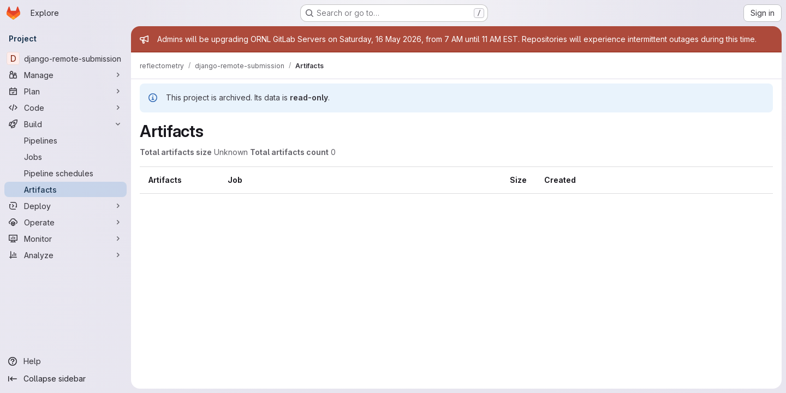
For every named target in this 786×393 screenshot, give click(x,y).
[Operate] (65, 222)
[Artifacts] (65, 189)
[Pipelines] (65, 140)
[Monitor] (65, 238)
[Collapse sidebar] (65, 378)
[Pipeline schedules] (65, 173)
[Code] (65, 107)
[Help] (65, 361)
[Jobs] (65, 156)
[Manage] (65, 74)
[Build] (65, 124)
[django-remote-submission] (65, 58)
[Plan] (65, 91)
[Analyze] (65, 255)
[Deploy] (65, 205)
